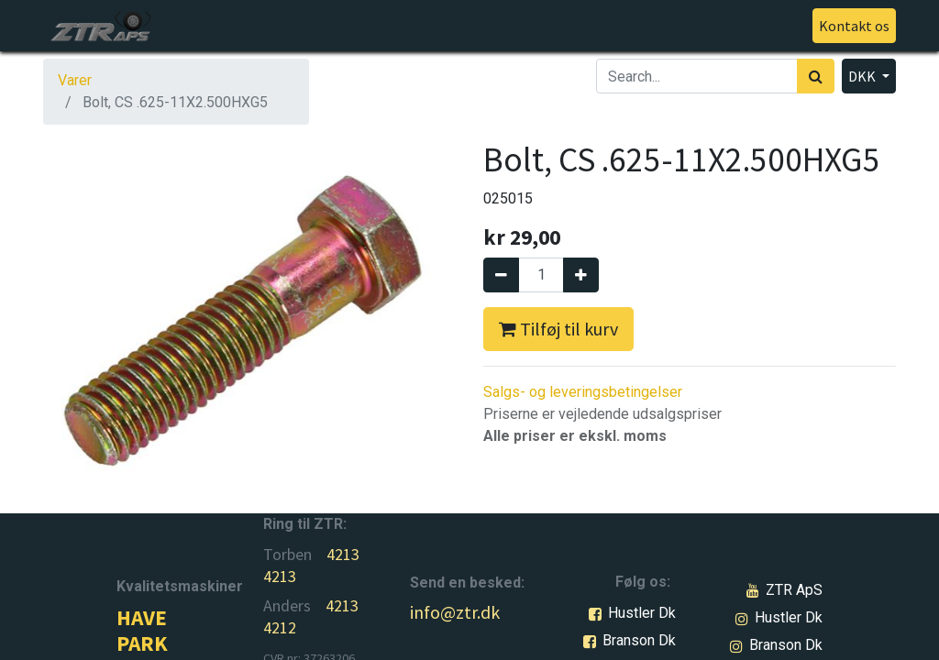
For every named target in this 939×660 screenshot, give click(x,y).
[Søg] (815, 76)
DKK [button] (863, 76)
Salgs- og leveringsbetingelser (582, 392)
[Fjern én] (501, 275)
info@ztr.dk (455, 611)
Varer (75, 80)
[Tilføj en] (581, 275)
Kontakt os (854, 25)
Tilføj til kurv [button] (558, 328)
